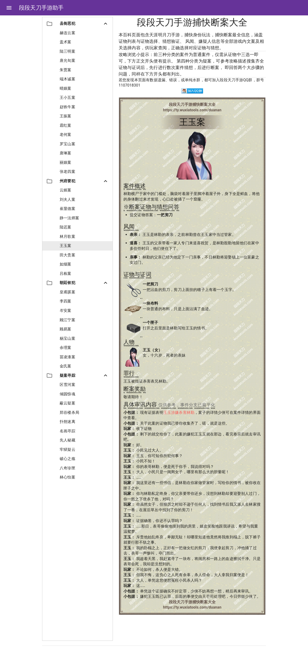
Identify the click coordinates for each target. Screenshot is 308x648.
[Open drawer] (9, 8)
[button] (77, 23)
